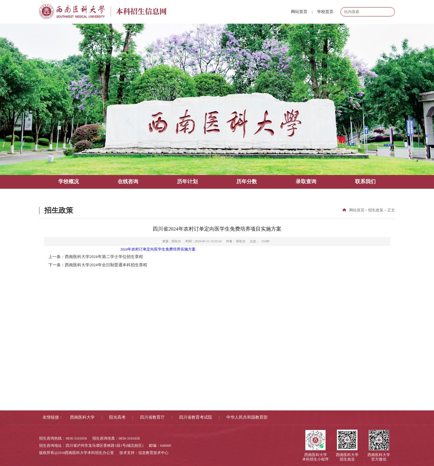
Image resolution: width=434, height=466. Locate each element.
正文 (391, 210)
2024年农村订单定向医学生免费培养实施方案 (158, 249)
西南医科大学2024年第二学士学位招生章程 (104, 256)
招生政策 (375, 210)
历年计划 (187, 181)
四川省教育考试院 (195, 417)
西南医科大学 (82, 417)
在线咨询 (128, 181)
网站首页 (299, 11)
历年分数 (246, 181)
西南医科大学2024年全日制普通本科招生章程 (106, 265)
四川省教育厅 (152, 417)
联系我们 (365, 181)
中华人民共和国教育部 (247, 417)
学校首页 (325, 11)
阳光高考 (117, 417)
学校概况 (68, 181)
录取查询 (306, 181)
